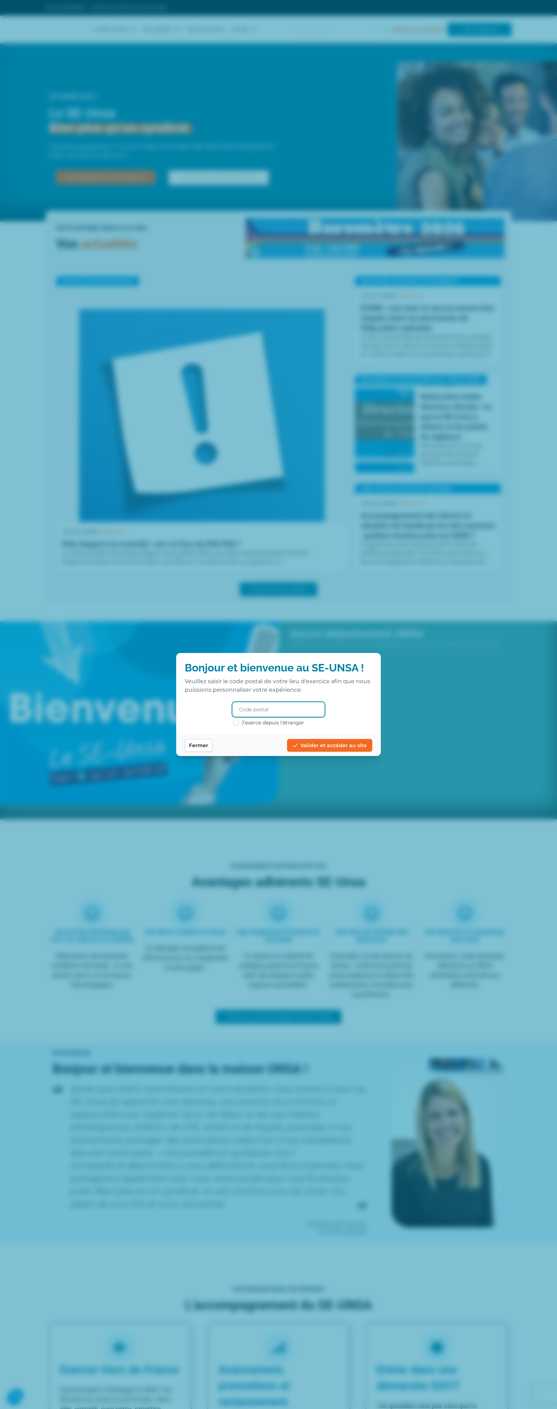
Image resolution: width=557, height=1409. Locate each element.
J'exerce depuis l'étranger (268, 722)
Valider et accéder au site (330, 745)
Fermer (198, 745)
